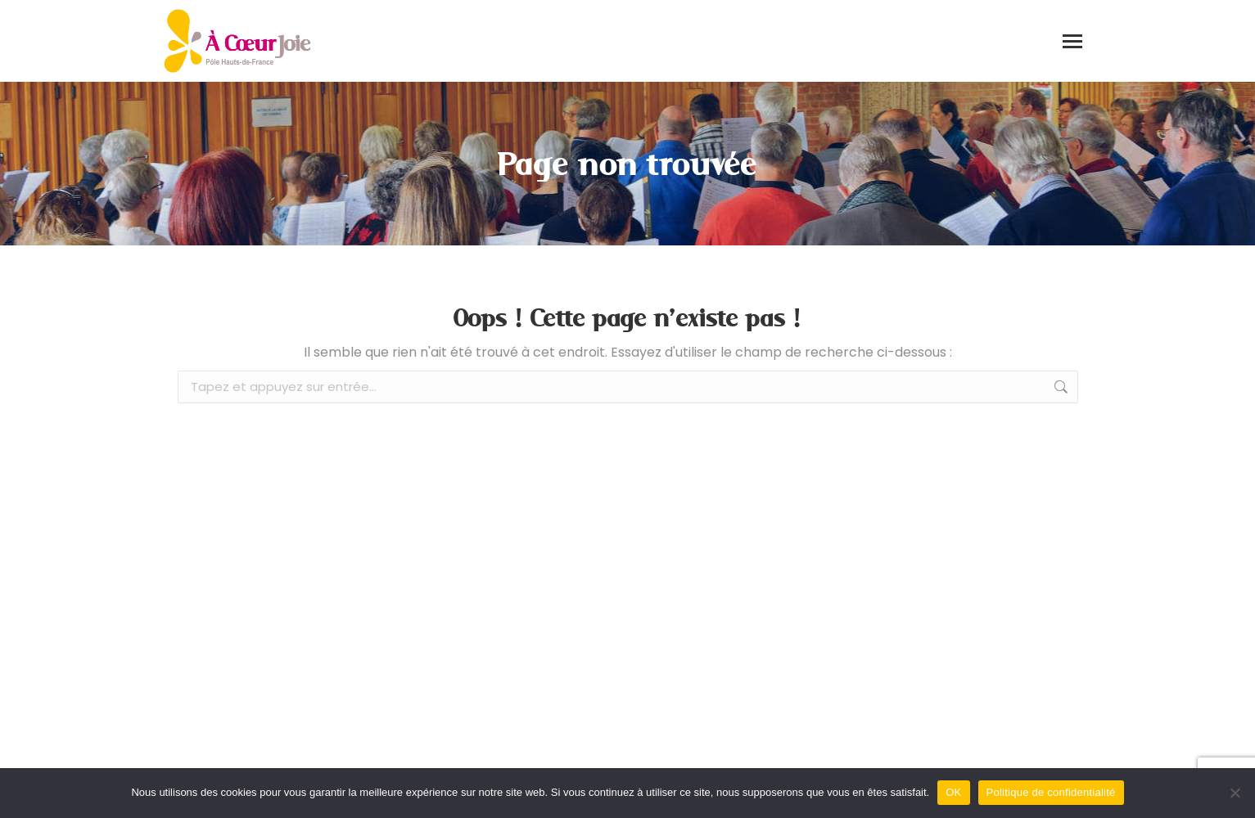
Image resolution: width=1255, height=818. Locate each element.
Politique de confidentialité (1051, 792)
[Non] (1234, 792)
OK (953, 792)
